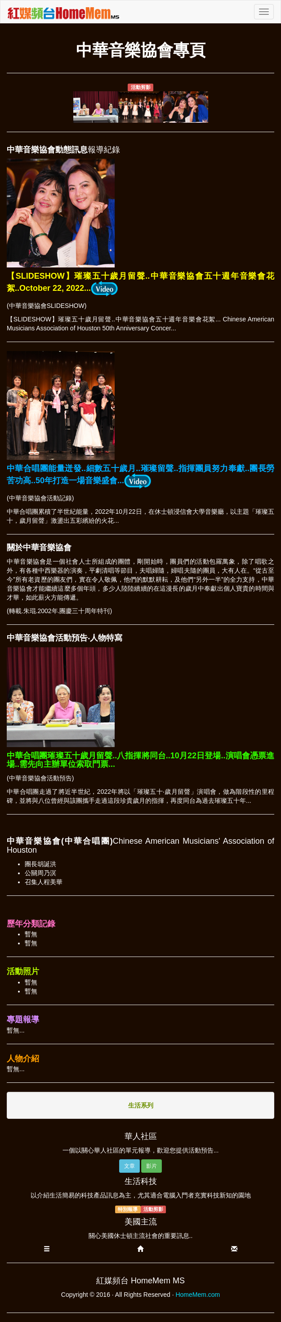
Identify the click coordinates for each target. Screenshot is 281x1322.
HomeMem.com (197, 1294)
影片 (151, 1166)
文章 (129, 1166)
